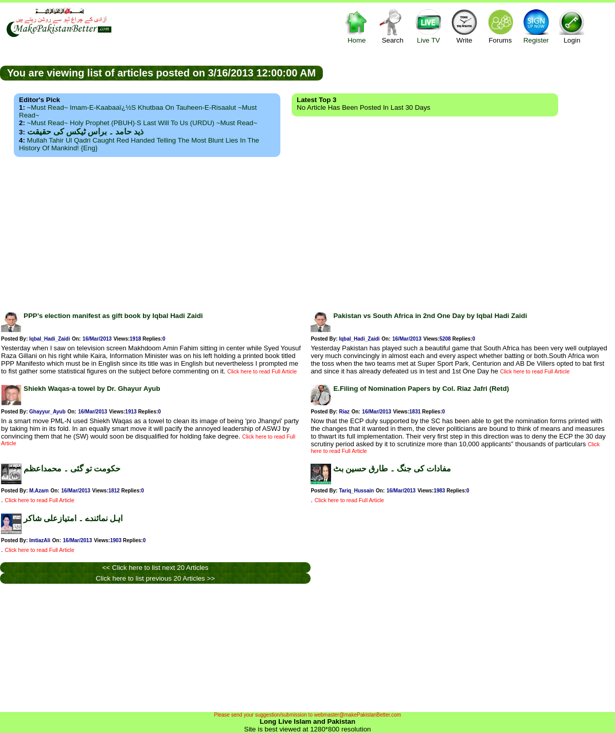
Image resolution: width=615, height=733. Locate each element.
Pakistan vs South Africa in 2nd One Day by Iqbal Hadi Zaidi (430, 316)
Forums (500, 26)
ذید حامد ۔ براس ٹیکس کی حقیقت (85, 131)
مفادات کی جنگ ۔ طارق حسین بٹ (392, 468)
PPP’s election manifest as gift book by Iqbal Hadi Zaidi (113, 316)
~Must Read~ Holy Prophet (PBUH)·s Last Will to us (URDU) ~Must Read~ (142, 123)
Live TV (428, 26)
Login (572, 26)
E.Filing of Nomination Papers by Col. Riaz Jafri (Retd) (421, 388)
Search (392, 26)
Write (464, 26)
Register (536, 26)
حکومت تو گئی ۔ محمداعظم (72, 468)
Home (357, 26)
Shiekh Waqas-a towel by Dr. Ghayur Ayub (92, 388)
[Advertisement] (307, 231)
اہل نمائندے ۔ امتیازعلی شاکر (73, 518)
